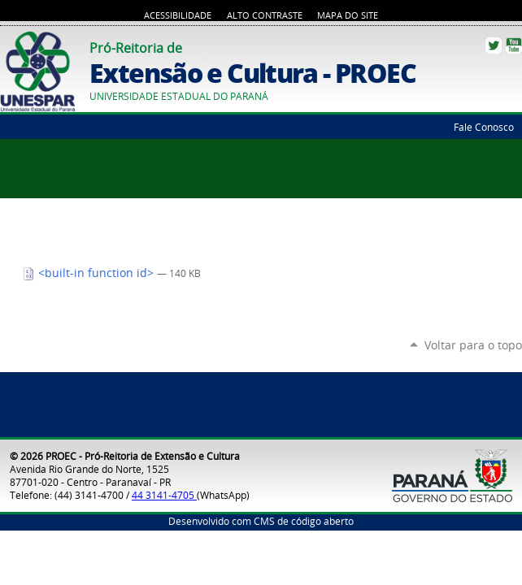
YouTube (514, 45)
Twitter (493, 45)
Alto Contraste (264, 15)
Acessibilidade (177, 15)
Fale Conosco (484, 126)
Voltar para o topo (473, 345)
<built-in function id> (89, 273)
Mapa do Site (347, 15)
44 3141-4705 (164, 494)
